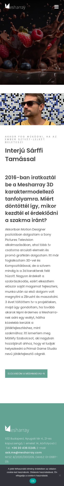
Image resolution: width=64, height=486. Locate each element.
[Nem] (59, 475)
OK (32, 481)
